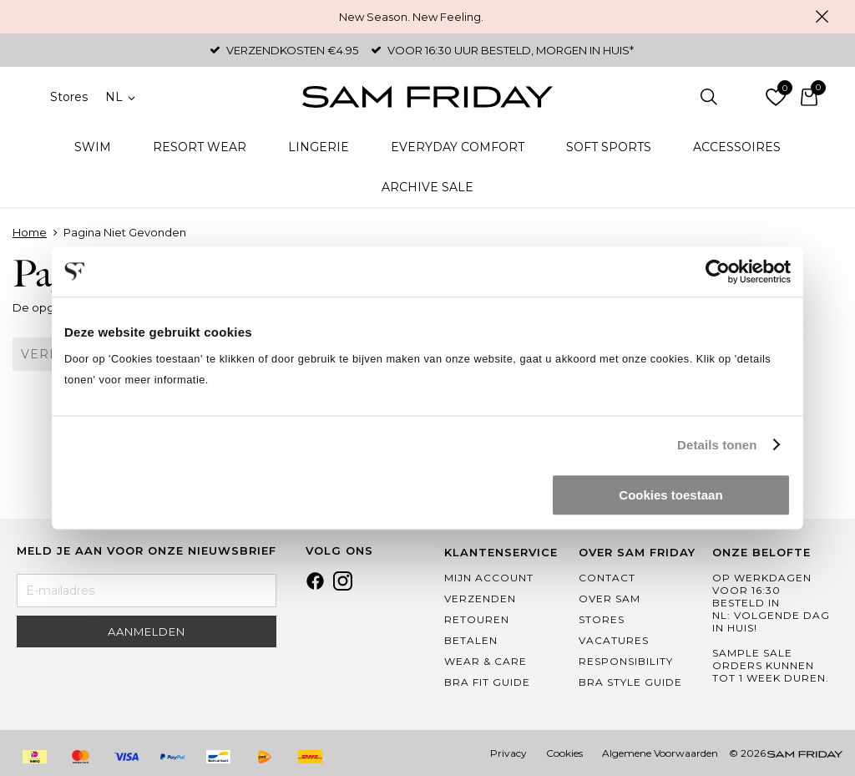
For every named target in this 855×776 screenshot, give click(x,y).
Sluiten (821, 16)
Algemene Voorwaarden (660, 753)
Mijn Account (489, 577)
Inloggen (742, 97)
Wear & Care (485, 661)
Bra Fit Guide (487, 682)
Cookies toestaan (670, 495)
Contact (607, 577)
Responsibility (626, 661)
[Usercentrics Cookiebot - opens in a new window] (718, 271)
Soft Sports (608, 147)
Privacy (508, 753)
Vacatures (614, 640)
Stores (69, 96)
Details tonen (716, 445)
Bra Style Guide (630, 682)
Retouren (476, 619)
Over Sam (609, 598)
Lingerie (318, 147)
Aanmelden (146, 631)
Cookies (564, 753)
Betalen (471, 640)
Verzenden (480, 598)
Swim (92, 147)
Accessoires (737, 147)
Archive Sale (427, 187)
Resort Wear (199, 147)
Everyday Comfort (457, 147)
